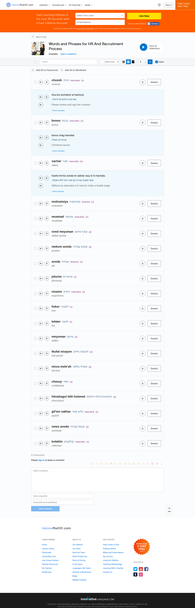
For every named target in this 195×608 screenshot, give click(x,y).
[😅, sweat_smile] (124, 456)
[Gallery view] (133, 61)
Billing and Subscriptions (113, 549)
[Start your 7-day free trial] (141, 543)
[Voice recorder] (47, 82)
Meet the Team (78, 549)
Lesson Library (48, 545)
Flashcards (46, 549)
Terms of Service (125, 603)
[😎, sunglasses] (111, 456)
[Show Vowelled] (145, 61)
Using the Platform (110, 557)
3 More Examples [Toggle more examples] (58, 110)
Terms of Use (81, 28)
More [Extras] (87, 5)
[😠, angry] (115, 456)
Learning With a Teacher (113, 564)
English (159, 62)
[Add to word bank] (143, 82)
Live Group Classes (50, 557)
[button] (159, 5)
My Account (108, 553)
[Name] (62, 492)
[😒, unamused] (106, 456)
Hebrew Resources (50, 561)
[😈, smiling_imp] (152, 456)
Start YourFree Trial (186, 5)
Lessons (43, 5)
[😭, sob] (134, 456)
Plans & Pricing (78, 557)
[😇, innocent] (138, 456)
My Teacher (74, 5)
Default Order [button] (110, 62)
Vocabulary (58, 5)
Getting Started (109, 545)
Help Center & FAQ (111, 541)
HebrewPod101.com (114, 600)
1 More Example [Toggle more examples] (58, 191)
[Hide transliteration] (140, 61)
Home (44, 541)
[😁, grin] (101, 456)
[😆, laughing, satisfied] (120, 456)
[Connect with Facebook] (153, 24)
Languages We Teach (81, 564)
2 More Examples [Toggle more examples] (58, 151)
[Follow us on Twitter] (135, 565)
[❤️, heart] (157, 456)
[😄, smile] (92, 456)
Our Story (76, 545)
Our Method (77, 541)
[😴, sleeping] (143, 456)
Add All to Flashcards (47, 70)
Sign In (168, 5)
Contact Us (107, 568)
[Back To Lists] (38, 37)
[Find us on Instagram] (141, 571)
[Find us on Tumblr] (135, 571)
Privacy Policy (90, 28)
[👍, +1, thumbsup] (161, 456)
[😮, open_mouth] (147, 456)
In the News (77, 561)
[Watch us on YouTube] (141, 565)
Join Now (144, 16)
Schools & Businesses (81, 568)
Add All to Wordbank (75, 70)
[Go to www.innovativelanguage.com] (97, 595)
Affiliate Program (79, 576)
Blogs (74, 572)
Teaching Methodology (112, 561)
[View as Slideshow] (150, 47)
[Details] (154, 82)
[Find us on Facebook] (146, 565)
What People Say (79, 553)
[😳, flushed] (97, 456)
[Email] (62, 498)
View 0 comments (68, 54)
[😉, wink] (129, 456)
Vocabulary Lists (49, 553)
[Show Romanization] (150, 61)
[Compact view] (123, 61)
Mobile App (46, 568)
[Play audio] (41, 82)
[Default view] (128, 61)
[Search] (68, 61)
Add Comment (45, 505)
